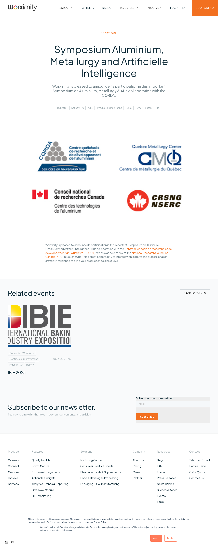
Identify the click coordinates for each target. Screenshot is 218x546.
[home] (22, 8)
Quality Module (41, 460)
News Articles (165, 483)
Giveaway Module (43, 490)
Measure (13, 472)
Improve (13, 478)
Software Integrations (46, 472)
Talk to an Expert (199, 460)
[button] (65, 8)
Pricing (137, 466)
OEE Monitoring (41, 495)
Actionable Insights (44, 478)
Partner (137, 478)
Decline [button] (170, 538)
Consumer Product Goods (96, 466)
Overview (14, 460)
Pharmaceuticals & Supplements (100, 472)
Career (137, 472)
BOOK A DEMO (205, 7)
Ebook (161, 472)
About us (138, 460)
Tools (160, 501)
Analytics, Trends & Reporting (50, 483)
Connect (13, 466)
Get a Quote (197, 472)
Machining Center (91, 460)
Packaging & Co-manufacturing (99, 483)
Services (13, 483)
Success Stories (167, 490)
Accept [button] (156, 538)
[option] (13, 542)
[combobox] (6, 542)
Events (161, 495)
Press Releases (166, 478)
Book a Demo (197, 466)
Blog (160, 460)
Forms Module (40, 466)
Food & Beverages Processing (99, 478)
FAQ (159, 466)
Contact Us (196, 478)
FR (12, 542)
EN (6, 542)
